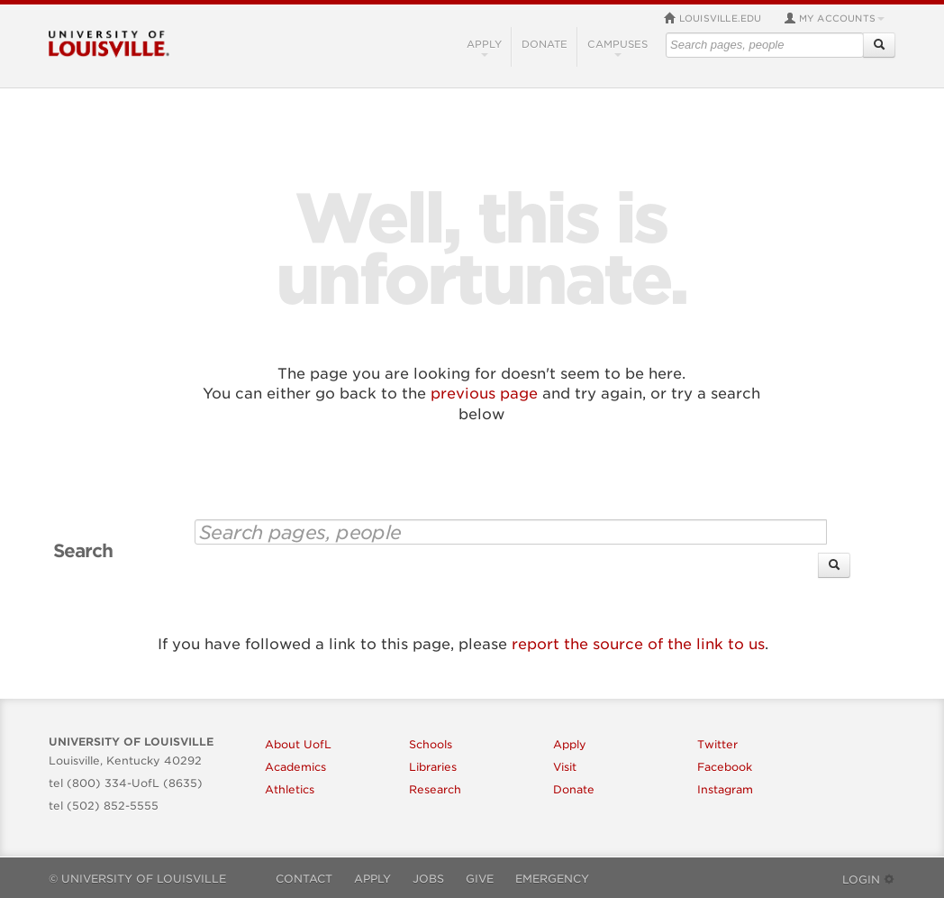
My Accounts (834, 18)
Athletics (289, 789)
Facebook (724, 767)
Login (868, 879)
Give (480, 878)
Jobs (428, 878)
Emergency (552, 878)
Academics (295, 767)
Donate (544, 44)
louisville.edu (713, 18)
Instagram (725, 789)
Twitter (717, 744)
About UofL (298, 744)
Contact (304, 878)
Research (435, 789)
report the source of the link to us (638, 644)
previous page (484, 393)
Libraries (433, 767)
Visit (564, 767)
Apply (484, 47)
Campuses (617, 47)
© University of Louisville (137, 878)
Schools (430, 744)
